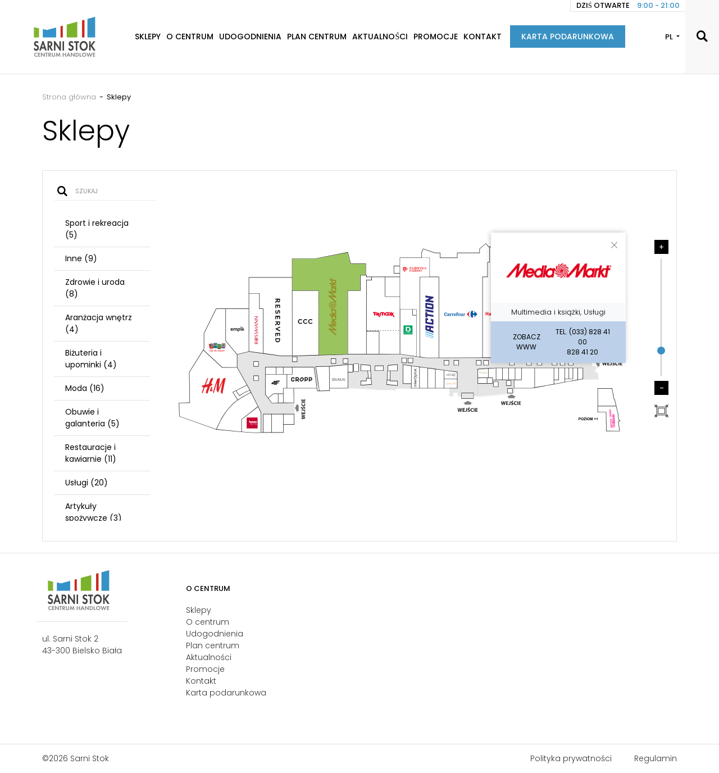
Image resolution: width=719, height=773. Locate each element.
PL (670, 36)
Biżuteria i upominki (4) (91, 358)
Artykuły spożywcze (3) (93, 512)
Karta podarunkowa (567, 36)
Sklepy (148, 36)
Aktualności (380, 36)
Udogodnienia (250, 36)
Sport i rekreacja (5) (97, 228)
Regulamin (655, 758)
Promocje (435, 36)
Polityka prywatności (571, 758)
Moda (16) (84, 388)
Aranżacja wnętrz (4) (98, 323)
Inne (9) (81, 258)
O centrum (189, 36)
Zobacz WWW (526, 342)
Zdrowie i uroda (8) (95, 287)
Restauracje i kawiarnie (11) (90, 453)
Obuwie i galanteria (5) (92, 417)
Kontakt (482, 36)
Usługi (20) (86, 482)
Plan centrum (317, 36)
